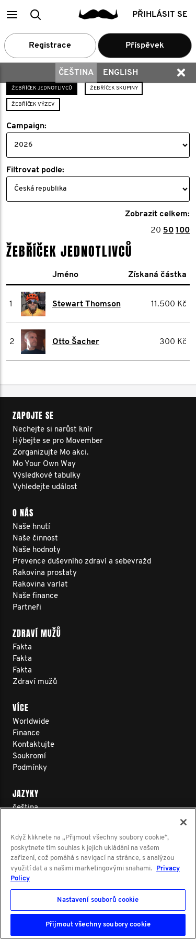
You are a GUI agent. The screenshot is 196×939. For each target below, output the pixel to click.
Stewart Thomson (86, 304)
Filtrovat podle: (35, 170)
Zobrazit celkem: (157, 214)
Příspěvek (144, 45)
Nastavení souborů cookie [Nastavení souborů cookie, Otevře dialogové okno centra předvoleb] (98, 900)
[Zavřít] (183, 822)
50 (168, 230)
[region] (98, 873)
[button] (12, 14)
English (120, 73)
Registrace (50, 45)
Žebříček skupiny (113, 88)
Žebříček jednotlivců (41, 88)
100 (183, 230)
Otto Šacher (75, 342)
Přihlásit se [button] (160, 14)
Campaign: (26, 126)
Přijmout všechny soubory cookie (98, 924)
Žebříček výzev (33, 104)
